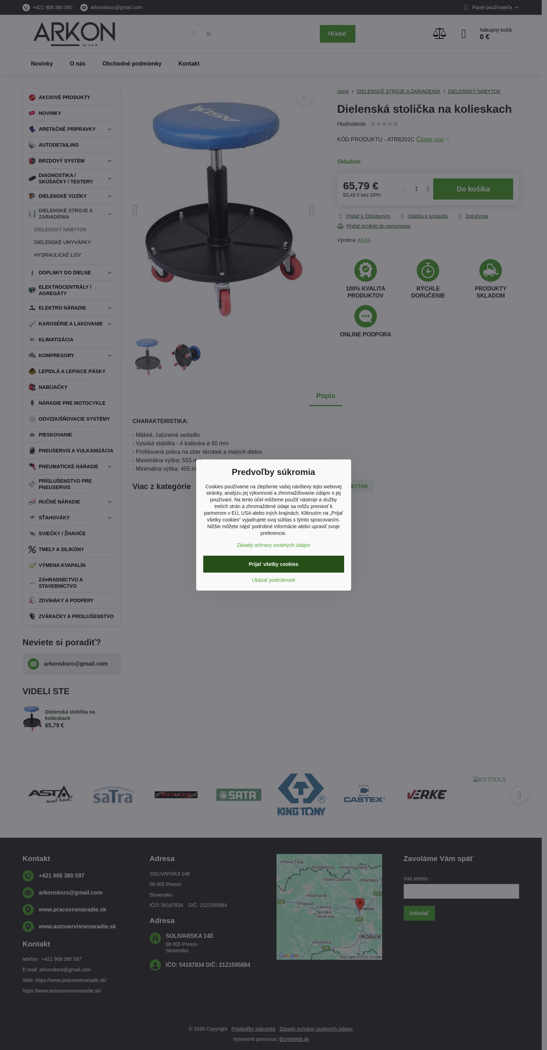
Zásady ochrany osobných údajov (273, 545)
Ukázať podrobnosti (273, 580)
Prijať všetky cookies (273, 564)
